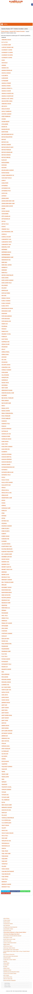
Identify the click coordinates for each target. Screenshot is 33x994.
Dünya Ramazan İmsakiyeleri (10, 980)
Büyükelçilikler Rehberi (8, 928)
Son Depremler (7, 925)
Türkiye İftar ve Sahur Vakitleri (10, 959)
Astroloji (5, 961)
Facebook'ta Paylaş (14, 891)
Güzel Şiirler (6, 964)
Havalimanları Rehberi (8, 923)
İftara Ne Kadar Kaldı (8, 978)
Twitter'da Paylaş (5, 891)
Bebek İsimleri (7, 968)
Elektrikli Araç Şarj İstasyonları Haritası (11, 971)
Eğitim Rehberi (7, 944)
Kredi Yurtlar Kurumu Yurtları (9, 939)
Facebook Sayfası (7, 986)
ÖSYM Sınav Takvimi (8, 946)
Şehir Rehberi (6, 918)
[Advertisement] (17, 13)
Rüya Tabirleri (6, 963)
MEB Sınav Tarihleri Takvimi (9, 947)
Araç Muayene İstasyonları (9, 954)
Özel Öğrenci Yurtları (8, 937)
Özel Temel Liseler (7, 941)
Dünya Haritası (7, 921)
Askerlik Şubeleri (7, 957)
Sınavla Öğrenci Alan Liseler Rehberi (11, 949)
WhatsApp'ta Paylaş (25, 891)
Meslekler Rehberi (7, 970)
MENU (4, 24)
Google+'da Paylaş (6, 893)
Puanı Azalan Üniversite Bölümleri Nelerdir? (12, 935)
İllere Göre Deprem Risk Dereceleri (11, 956)
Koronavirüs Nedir (7, 930)
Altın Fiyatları (6, 975)
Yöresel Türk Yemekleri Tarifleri (10, 973)
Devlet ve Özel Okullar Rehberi (10, 942)
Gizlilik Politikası (7, 983)
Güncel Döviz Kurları (8, 976)
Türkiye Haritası (5, 31)
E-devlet (5, 966)
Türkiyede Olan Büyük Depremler (10, 927)
